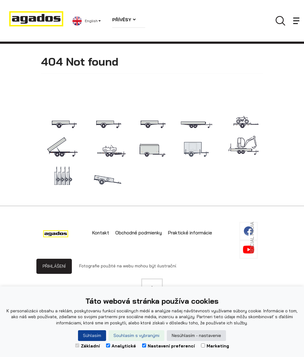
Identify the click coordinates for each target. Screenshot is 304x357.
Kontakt (100, 233)
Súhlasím (92, 335)
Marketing (215, 346)
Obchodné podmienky (138, 233)
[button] (87, 21)
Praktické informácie (190, 233)
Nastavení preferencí (168, 346)
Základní (87, 346)
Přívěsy (124, 19)
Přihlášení (54, 266)
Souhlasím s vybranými (136, 335)
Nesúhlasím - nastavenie (196, 335)
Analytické (121, 346)
